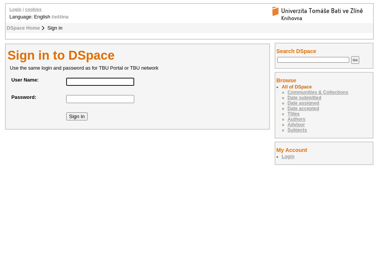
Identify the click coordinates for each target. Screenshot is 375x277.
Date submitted (305, 97)
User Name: (25, 80)
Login (16, 9)
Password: (24, 97)
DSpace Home (23, 28)
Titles (294, 114)
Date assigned (303, 103)
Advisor (296, 124)
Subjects (297, 130)
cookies (33, 9)
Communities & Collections (318, 92)
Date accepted (303, 108)
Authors (297, 119)
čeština (60, 17)
